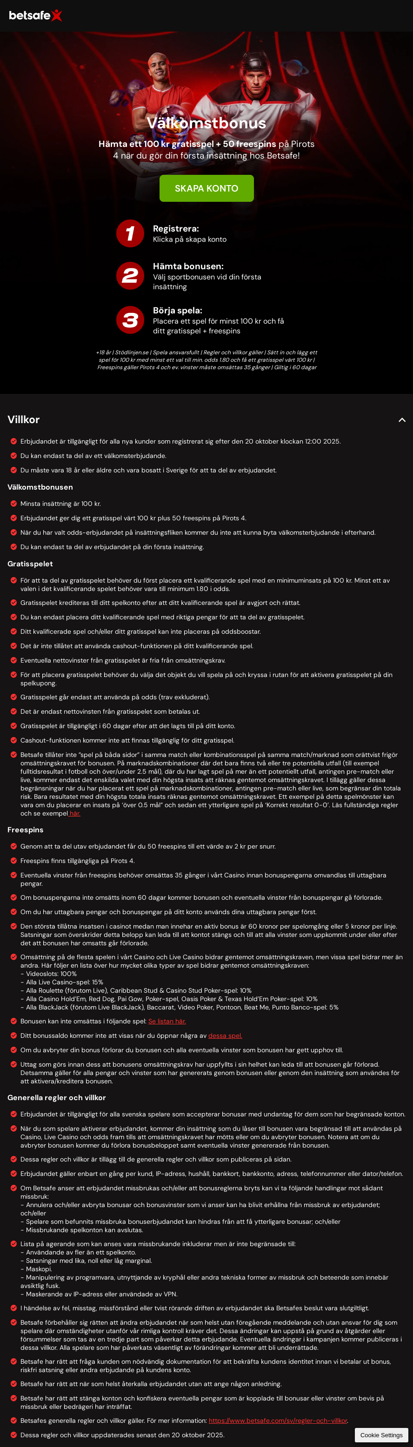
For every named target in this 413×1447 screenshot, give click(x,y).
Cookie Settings (381, 1435)
